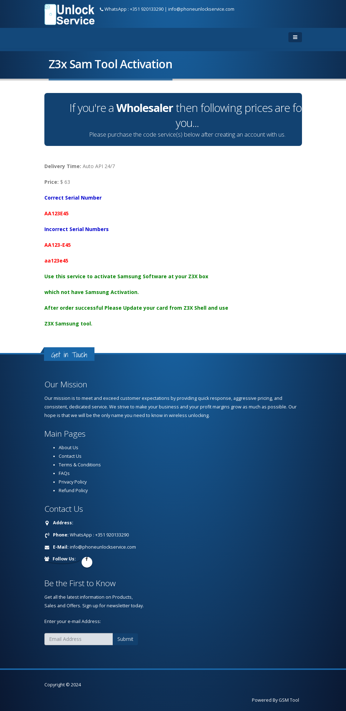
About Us (68, 448)
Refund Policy (73, 490)
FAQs (64, 473)
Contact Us (70, 456)
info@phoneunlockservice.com (201, 9)
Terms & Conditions (80, 465)
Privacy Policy (73, 482)
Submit (125, 639)
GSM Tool (289, 700)
